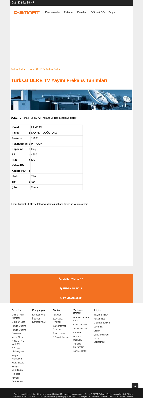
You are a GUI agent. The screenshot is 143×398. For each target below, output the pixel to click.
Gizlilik (97, 311)
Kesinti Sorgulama (17, 349)
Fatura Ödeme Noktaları (19, 312)
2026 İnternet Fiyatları (59, 308)
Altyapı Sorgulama (17, 360)
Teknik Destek (80, 309)
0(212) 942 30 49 (23, 3)
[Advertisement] (71, 43)
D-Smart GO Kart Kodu (81, 299)
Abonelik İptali (80, 331)
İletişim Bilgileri (101, 295)
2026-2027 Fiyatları (58, 301)
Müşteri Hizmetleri (17, 337)
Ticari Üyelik (59, 313)
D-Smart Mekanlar (77, 319)
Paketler (68, 12)
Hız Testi (16, 354)
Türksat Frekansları (78, 326)
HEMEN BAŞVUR (72, 278)
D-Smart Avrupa (60, 317)
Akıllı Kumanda (80, 305)
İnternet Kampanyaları (39, 301)
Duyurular (98, 307)
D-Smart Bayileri (102, 303)
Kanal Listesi (18, 343)
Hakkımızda (99, 299)
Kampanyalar (52, 12)
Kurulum (77, 313)
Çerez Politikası (101, 315)
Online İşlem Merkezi (18, 297)
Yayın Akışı (17, 317)
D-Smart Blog (18, 302)
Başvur (113, 12)
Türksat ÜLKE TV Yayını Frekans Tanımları (59, 80)
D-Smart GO (97, 12)
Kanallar (82, 12)
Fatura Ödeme (19, 306)
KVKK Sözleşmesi (99, 321)
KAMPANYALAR (113, 278)
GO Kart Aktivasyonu (18, 330)
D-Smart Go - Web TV (18, 323)
